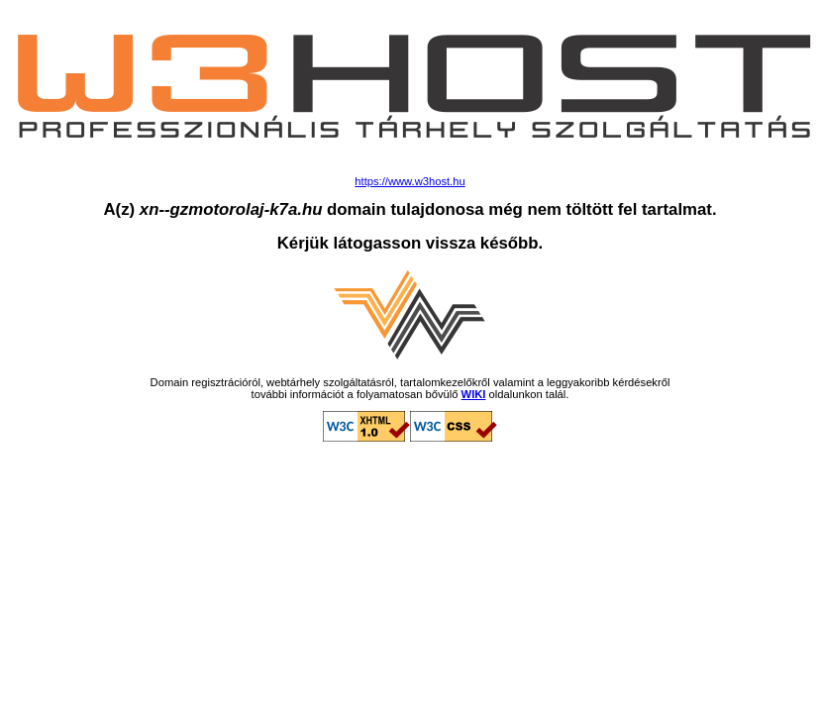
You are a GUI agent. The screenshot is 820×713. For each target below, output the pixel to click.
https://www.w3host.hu (409, 181)
